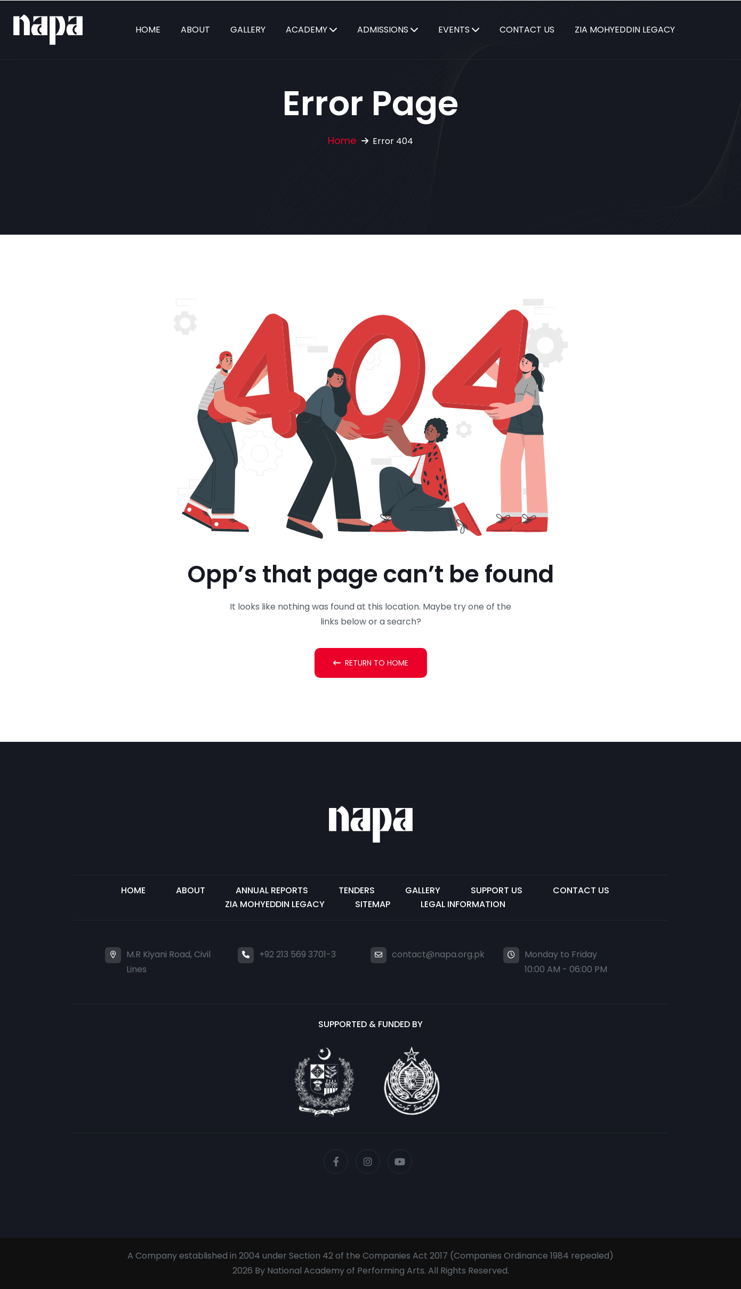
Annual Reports (272, 890)
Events (454, 29)
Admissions (382, 29)
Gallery (247, 29)
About (195, 29)
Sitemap (372, 904)
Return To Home (370, 663)
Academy (306, 29)
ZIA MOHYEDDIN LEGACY (275, 904)
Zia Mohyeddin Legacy (625, 29)
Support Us (496, 890)
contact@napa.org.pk (438, 954)
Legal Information (463, 904)
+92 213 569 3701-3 (297, 954)
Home (147, 29)
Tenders (357, 890)
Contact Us (527, 29)
